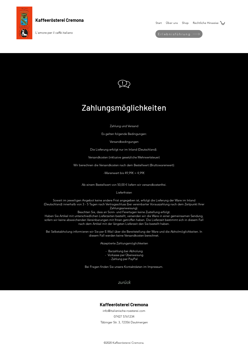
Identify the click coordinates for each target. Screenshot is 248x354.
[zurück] (124, 282)
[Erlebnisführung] (179, 34)
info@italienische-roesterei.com (124, 311)
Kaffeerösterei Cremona (59, 20)
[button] (206, 23)
